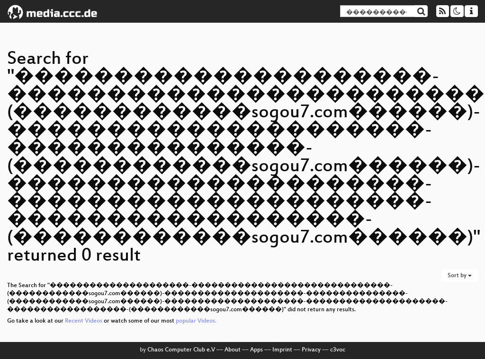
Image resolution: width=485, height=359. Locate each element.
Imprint (282, 350)
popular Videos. (196, 321)
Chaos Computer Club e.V (181, 350)
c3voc (337, 350)
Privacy (311, 350)
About (233, 350)
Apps (256, 350)
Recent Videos (84, 321)
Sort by (460, 275)
